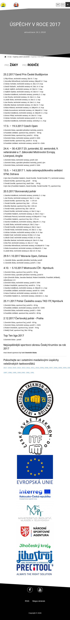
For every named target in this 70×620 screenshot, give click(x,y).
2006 (55, 368)
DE (58, 5)
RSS (27, 601)
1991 (32, 372)
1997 (5, 372)
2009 (42, 368)
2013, (24, 368)
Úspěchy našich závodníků (21, 57)
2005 (60, 368)
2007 (51, 368)
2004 (64, 368)
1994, (19, 372)
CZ (63, 5)
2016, (10, 368)
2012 (28, 368)
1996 (10, 372)
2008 (46, 368)
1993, (23, 372)
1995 (14, 372)
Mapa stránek (39, 601)
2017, (5, 368)
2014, (19, 368)
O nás (9, 57)
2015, (15, 368)
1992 (27, 372)
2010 (37, 368)
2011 (32, 368)
